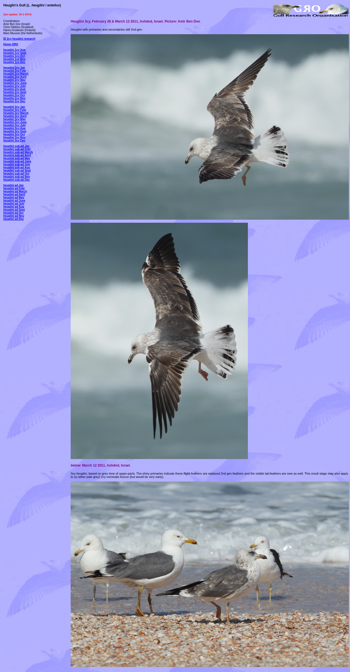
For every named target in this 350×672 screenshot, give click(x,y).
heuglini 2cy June (15, 83)
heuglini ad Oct (13, 212)
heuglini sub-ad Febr (17, 149)
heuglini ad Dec (13, 218)
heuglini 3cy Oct (14, 134)
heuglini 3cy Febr (14, 109)
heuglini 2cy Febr (14, 70)
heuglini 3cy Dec (14, 140)
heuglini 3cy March (15, 113)
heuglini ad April (14, 194)
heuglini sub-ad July (16, 164)
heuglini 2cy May (14, 79)
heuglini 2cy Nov (14, 98)
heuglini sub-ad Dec (16, 179)
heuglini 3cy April (14, 116)
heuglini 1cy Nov (14, 59)
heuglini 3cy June (15, 122)
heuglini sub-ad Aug (16, 167)
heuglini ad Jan (13, 185)
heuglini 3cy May (14, 119)
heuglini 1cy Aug (14, 49)
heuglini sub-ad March (18, 152)
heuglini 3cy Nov (14, 137)
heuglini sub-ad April (17, 155)
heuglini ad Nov (13, 215)
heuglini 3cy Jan (14, 106)
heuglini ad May (13, 197)
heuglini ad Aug (13, 206)
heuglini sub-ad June (17, 161)
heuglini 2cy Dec (14, 101)
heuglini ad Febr (14, 188)
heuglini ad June (14, 200)
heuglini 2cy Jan (14, 67)
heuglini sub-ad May (16, 158)
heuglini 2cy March (15, 73)
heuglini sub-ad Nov (16, 176)
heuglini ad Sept (14, 209)
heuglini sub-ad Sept (17, 170)
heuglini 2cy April (14, 76)
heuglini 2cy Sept (14, 92)
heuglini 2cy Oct (14, 95)
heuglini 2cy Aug (14, 89)
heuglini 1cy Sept (14, 52)
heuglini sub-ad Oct (16, 173)
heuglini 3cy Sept (14, 131)
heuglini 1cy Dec (14, 62)
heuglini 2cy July (14, 86)
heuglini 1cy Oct (14, 56)
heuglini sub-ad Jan (16, 146)
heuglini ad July (13, 203)
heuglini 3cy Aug (14, 128)
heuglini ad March (15, 191)
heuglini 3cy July (14, 125)
